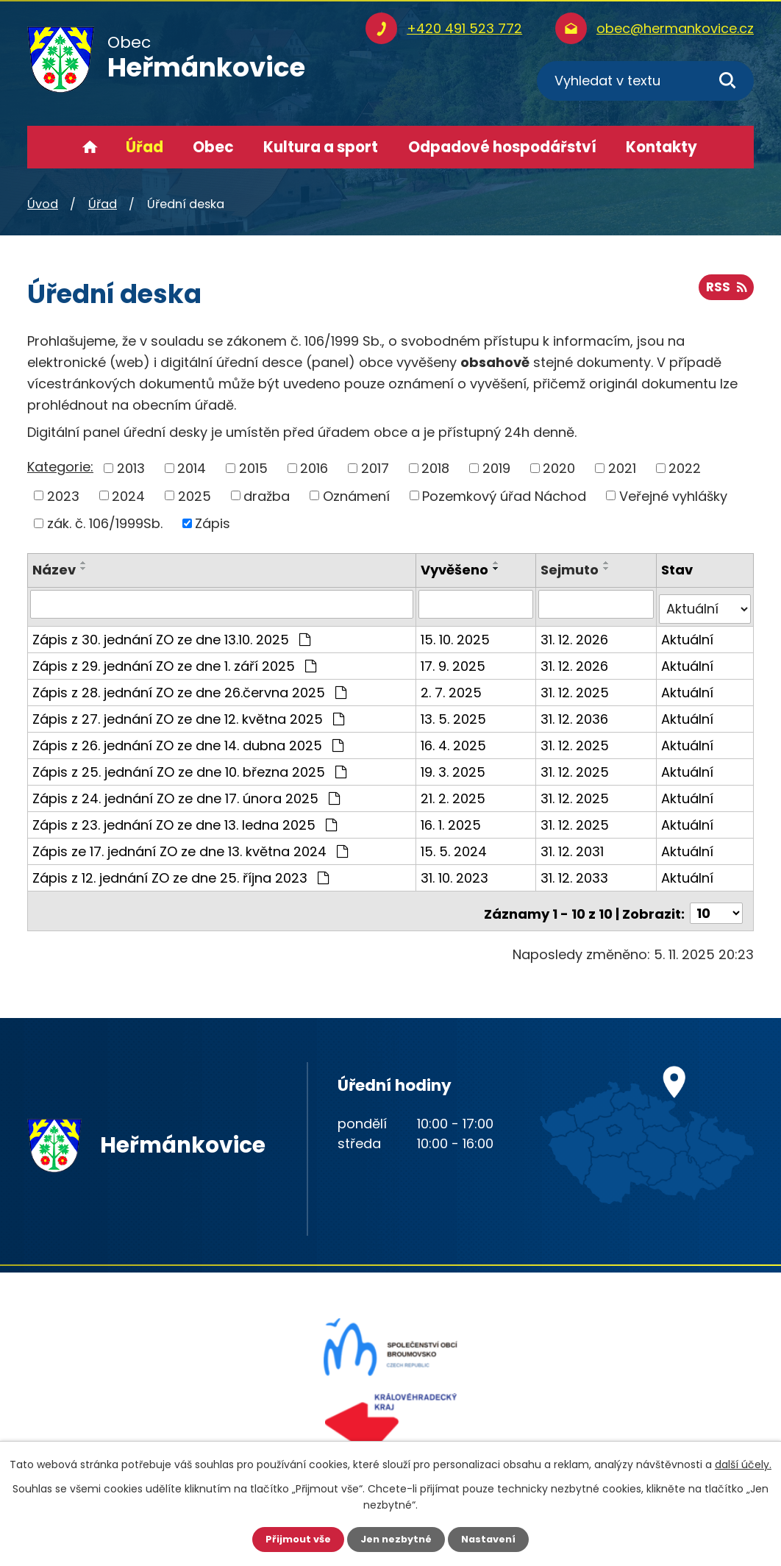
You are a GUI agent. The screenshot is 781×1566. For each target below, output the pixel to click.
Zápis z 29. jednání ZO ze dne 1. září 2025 (174, 660)
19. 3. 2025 (454, 766)
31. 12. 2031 (573, 845)
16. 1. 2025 (452, 819)
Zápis (212, 523)
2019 (496, 468)
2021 (622, 468)
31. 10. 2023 (456, 872)
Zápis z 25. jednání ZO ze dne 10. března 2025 (189, 766)
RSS (725, 292)
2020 (559, 468)
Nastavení (493, 1538)
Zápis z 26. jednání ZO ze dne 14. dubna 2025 (187, 739)
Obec (213, 147)
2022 (684, 468)
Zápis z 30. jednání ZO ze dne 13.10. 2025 (171, 633)
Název (54, 569)
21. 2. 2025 (454, 792)
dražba (266, 495)
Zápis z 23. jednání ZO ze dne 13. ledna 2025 (184, 819)
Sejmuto (571, 569)
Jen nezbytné (396, 1538)
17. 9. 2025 (454, 660)
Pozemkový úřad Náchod (504, 495)
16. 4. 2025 (455, 739)
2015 (253, 468)
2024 (128, 495)
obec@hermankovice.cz (675, 28)
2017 (375, 468)
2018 (435, 468)
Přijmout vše (293, 1538)
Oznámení (356, 495)
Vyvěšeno (456, 569)
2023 (63, 495)
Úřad (144, 147)
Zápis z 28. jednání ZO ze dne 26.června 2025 (189, 686)
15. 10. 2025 (456, 633)
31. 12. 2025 (576, 686)
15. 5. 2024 (455, 845)
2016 (314, 468)
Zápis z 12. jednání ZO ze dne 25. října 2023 (180, 872)
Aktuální (688, 633)
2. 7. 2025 (452, 686)
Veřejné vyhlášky (673, 495)
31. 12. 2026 (576, 633)
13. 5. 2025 (455, 713)
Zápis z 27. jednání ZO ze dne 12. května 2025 (188, 713)
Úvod (90, 147)
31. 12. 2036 (576, 713)
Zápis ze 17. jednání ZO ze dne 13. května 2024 (190, 845)
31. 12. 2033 (576, 872)
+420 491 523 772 (464, 28)
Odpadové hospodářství (502, 147)
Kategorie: (60, 467)
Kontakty (661, 147)
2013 (131, 468)
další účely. (743, 1463)
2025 (194, 495)
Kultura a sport (320, 147)
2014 (191, 468)
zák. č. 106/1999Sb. (105, 523)
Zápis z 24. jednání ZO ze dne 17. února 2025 (186, 792)
